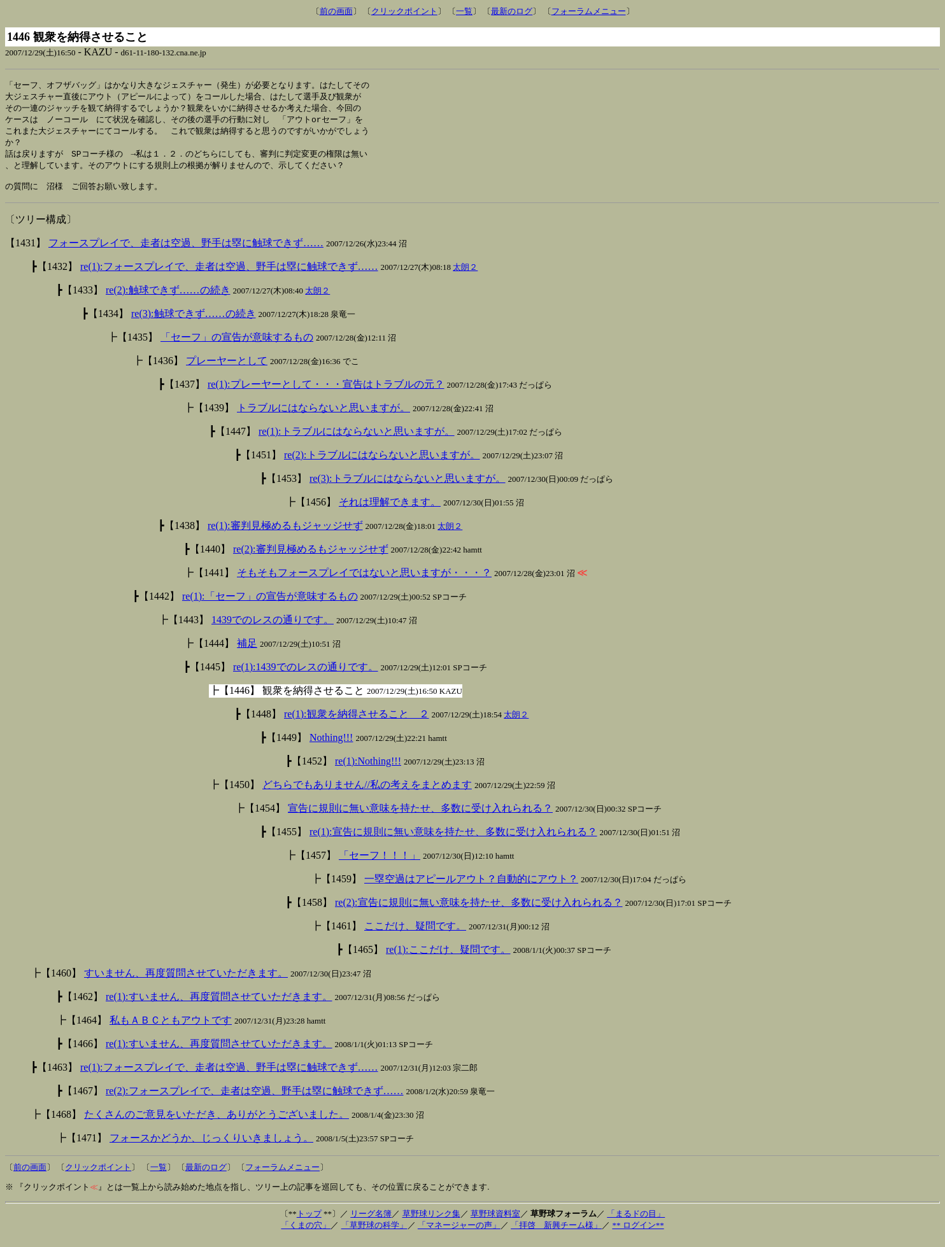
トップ (309, 1221)
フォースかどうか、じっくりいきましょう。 (211, 1145)
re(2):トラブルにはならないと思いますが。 (382, 462)
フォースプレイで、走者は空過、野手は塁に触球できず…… (185, 250)
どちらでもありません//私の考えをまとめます (367, 792)
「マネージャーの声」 (459, 1232)
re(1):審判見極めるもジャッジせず (285, 533)
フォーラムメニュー (588, 11)
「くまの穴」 (305, 1232)
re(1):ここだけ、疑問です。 (448, 957)
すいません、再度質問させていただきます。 (186, 980)
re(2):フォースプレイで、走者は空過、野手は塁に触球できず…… (255, 1098)
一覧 (464, 11)
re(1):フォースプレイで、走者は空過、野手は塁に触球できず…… (229, 274)
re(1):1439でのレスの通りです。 (305, 674)
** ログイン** (638, 1232)
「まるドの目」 (636, 1221)
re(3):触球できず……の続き (193, 321)
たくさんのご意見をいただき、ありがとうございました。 (216, 1122)
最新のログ (511, 11)
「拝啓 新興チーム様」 (556, 1232)
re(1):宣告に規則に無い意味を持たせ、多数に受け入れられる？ (453, 839)
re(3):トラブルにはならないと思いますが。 (407, 486)
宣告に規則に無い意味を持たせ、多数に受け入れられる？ (420, 815)
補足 (247, 650)
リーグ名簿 (371, 1221)
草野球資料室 (495, 1221)
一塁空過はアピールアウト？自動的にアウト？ (471, 886)
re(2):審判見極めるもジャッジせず (310, 556)
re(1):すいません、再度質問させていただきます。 (219, 1004)
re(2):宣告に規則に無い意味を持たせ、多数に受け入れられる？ (479, 910)
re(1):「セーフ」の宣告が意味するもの (270, 603)
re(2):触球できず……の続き (168, 297)
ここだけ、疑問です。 (415, 933)
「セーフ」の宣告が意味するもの (236, 344)
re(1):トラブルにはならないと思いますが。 (357, 438)
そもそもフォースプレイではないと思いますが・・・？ (364, 580)
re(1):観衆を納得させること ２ (356, 721)
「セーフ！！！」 (379, 862)
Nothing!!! (331, 745)
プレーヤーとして (226, 368)
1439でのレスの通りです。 (272, 627)
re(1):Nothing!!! (368, 768)
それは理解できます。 (390, 509)
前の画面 (336, 11)
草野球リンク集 (431, 1221)
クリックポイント (404, 11)
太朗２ (465, 274)
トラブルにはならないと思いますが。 (323, 415)
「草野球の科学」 (374, 1232)
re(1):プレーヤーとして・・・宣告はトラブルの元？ (326, 391)
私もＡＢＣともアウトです (171, 1027)
